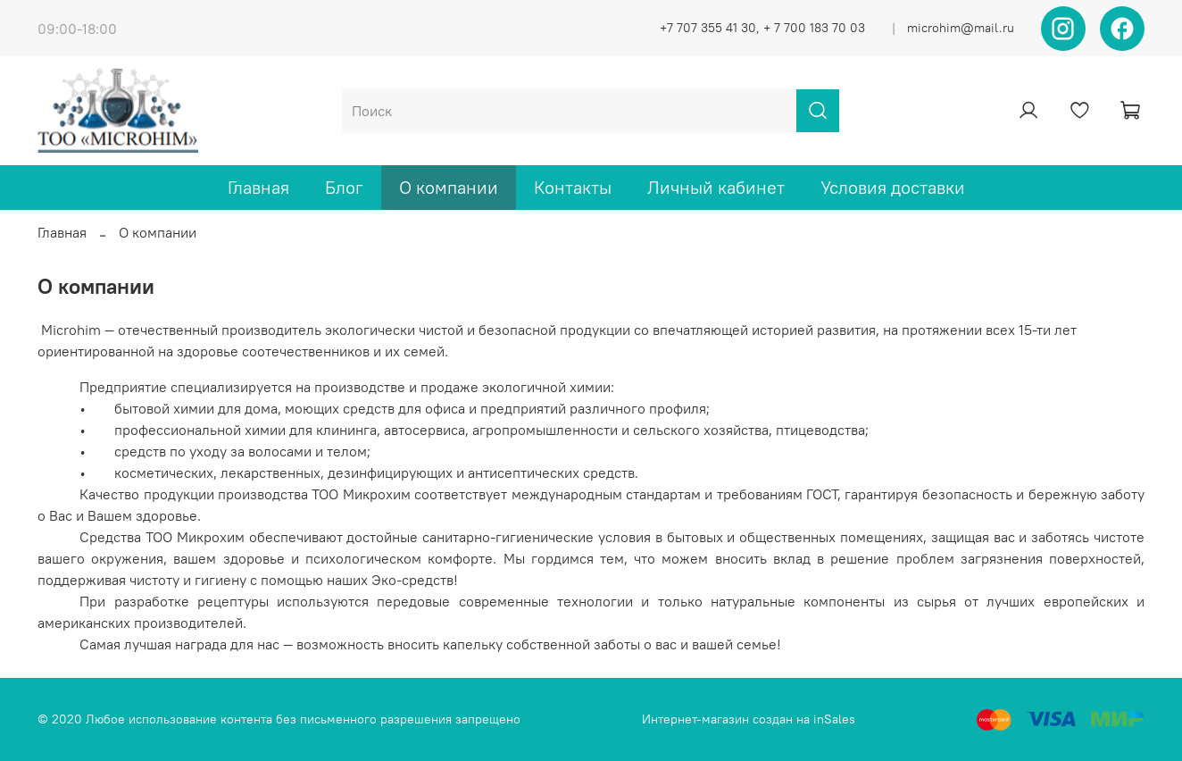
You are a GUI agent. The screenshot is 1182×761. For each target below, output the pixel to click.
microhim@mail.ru (960, 28)
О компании (448, 187)
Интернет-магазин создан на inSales (748, 719)
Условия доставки (892, 187)
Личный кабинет (716, 187)
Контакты (573, 187)
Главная (258, 187)
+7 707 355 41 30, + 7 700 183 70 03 (762, 28)
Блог (344, 187)
